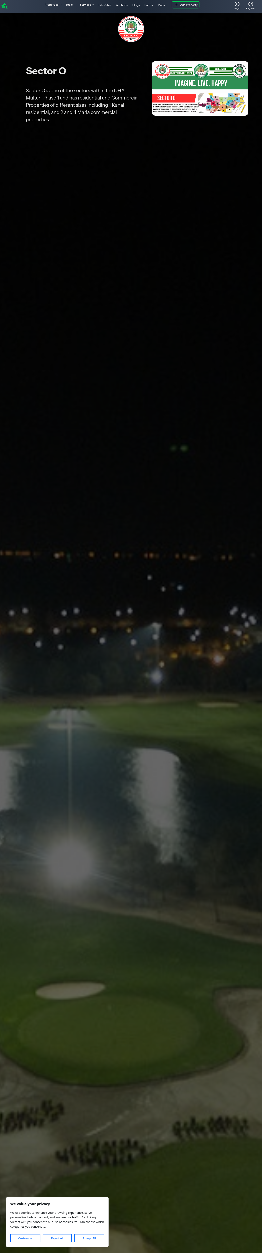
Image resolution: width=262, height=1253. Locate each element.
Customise (25, 1238)
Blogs (136, 5)
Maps (161, 5)
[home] (4, 5)
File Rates (105, 5)
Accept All (89, 1238)
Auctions (121, 5)
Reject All (57, 1238)
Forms (149, 5)
